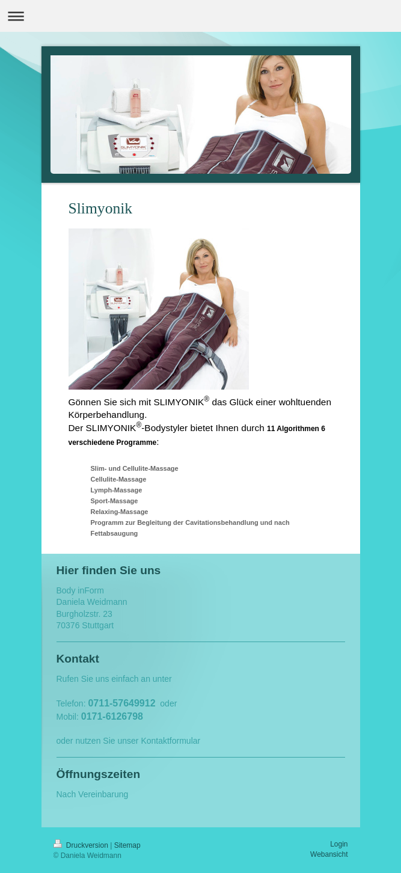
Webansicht (328, 854)
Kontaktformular (170, 741)
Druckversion (82, 845)
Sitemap (127, 845)
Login (338, 844)
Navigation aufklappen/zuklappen (200, 16)
